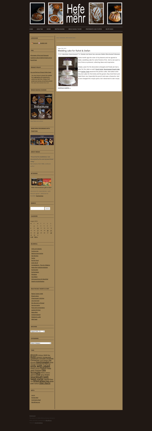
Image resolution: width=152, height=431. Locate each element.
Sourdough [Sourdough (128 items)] (36, 376)
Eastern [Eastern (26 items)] (45, 360)
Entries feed (34, 397)
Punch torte (99, 69)
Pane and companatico (38, 308)
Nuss (93, 54)
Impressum (32, 416)
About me (40, 29)
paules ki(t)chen (36, 310)
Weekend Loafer (36, 317)
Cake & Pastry (65, 54)
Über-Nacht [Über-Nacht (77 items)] (44, 383)
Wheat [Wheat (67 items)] (36, 381)
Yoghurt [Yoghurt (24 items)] (36, 383)
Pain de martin (35, 305)
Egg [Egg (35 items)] (50, 360)
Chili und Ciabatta (36, 249)
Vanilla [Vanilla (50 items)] (47, 379)
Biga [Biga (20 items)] (49, 355)
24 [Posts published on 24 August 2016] (37, 233)
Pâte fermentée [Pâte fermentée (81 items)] (38, 371)
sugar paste (98, 54)
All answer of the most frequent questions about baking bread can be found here (41, 57)
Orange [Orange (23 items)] (32, 368)
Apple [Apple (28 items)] (45, 355)
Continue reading (64, 88)
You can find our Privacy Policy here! (40, 72)
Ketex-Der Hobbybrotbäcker (39, 267)
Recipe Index (109, 29)
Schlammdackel (35, 315)
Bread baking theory (75, 29)
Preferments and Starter (94, 29)
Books (49, 29)
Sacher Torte (85, 71)
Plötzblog (34, 274)
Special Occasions (73, 54)
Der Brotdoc (34, 256)
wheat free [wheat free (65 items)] (44, 381)
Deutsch (34, 43)
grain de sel (34, 263)
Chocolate (83, 54)
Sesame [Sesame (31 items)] (47, 375)
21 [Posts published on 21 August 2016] (51, 230)
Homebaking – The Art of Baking (40, 265)
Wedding (103, 54)
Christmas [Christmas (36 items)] (50, 358)
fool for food (35, 260)
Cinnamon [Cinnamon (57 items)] (34, 360)
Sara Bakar (34, 277)
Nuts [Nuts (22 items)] (46, 364)
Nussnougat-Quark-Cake (112, 69)
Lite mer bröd (35, 301)
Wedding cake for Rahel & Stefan (74, 50)
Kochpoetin (34, 270)
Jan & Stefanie (39, 423)
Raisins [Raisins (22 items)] (43, 372)
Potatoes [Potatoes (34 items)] (38, 370)
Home (31, 29)
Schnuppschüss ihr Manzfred (39, 279)
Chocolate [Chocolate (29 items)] (42, 358)
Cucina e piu (34, 251)
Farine (33, 258)
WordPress (49, 420)
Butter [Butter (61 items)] (33, 356)
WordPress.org (35, 402)
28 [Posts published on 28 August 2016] (51, 233)
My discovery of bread (37, 303)
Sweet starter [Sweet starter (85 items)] (37, 378)
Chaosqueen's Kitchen (37, 298)
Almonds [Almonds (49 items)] (34, 355)
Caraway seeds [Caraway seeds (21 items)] (47, 357)
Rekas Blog (34, 312)
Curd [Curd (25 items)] (41, 360)
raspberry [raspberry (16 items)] (47, 372)
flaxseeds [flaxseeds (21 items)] (33, 362)
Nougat (90, 54)
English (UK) (42, 43)
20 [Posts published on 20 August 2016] (47, 230)
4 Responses (117, 54)
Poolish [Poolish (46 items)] (43, 368)
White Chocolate (109, 54)
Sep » (36, 237)
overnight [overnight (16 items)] (37, 368)
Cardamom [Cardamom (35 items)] (34, 358)
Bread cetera (35, 296)
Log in (33, 395)
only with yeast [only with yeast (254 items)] (40, 366)
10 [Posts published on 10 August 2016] (37, 228)
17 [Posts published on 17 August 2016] (37, 230)
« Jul (31, 237)
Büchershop (39, 196)
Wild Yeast (34, 319)
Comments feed (36, 400)
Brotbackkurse (59, 29)
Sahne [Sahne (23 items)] (42, 375)
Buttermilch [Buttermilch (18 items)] (39, 357)
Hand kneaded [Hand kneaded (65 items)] (42, 362)
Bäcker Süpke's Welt (37, 294)
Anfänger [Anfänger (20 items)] (40, 355)
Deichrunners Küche (37, 253)
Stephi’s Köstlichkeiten (37, 281)
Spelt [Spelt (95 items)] (45, 376)
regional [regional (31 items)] (33, 375)
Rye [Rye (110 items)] (38, 374)
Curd (87, 54)
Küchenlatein (35, 272)
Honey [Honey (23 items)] (51, 362)
